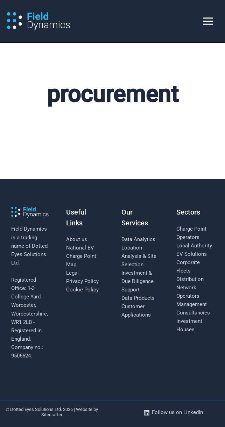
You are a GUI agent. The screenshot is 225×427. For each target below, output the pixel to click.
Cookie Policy (82, 290)
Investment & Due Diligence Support (137, 281)
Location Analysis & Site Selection (138, 256)
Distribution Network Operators (190, 287)
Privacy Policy (82, 281)
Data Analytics (138, 239)
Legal (72, 273)
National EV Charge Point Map (81, 256)
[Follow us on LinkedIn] (173, 413)
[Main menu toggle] (208, 21)
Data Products (138, 298)
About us (76, 239)
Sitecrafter (51, 414)
